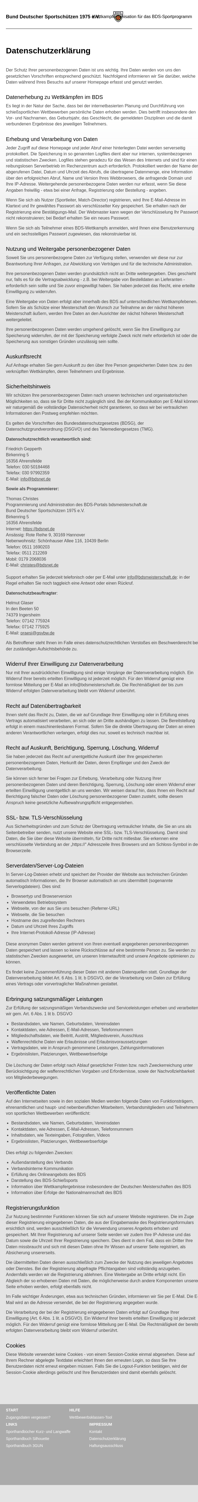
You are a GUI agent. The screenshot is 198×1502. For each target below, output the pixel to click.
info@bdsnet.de (35, 479)
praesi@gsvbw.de (37, 633)
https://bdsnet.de (39, 529)
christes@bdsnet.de (39, 565)
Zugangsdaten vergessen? (28, 1417)
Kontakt (95, 1431)
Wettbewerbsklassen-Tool (90, 1417)
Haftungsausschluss (106, 1445)
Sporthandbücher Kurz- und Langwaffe (38, 1431)
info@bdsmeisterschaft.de (152, 577)
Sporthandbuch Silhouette (27, 1438)
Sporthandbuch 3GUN (24, 1445)
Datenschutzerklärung (107, 1438)
